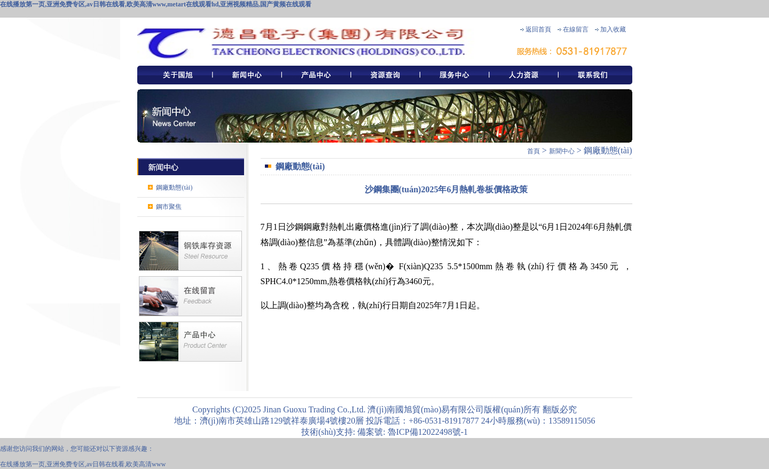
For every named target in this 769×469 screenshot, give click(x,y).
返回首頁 (538, 29)
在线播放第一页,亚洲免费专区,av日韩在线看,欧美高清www (83, 464)
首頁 (533, 151)
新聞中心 (562, 151)
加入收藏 (613, 29)
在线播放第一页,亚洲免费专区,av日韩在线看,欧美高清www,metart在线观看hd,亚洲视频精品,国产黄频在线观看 (155, 4)
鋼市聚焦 (169, 206)
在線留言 (575, 29)
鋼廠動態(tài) (174, 187)
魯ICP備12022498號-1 (427, 431)
